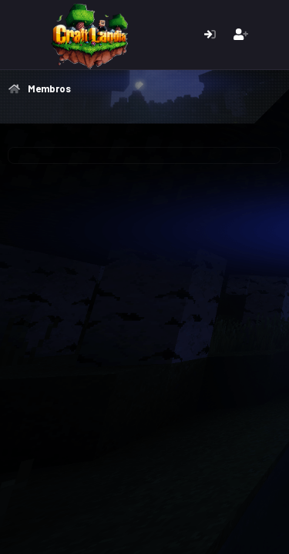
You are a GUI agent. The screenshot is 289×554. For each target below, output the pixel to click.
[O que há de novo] (271, 35)
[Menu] (21, 34)
